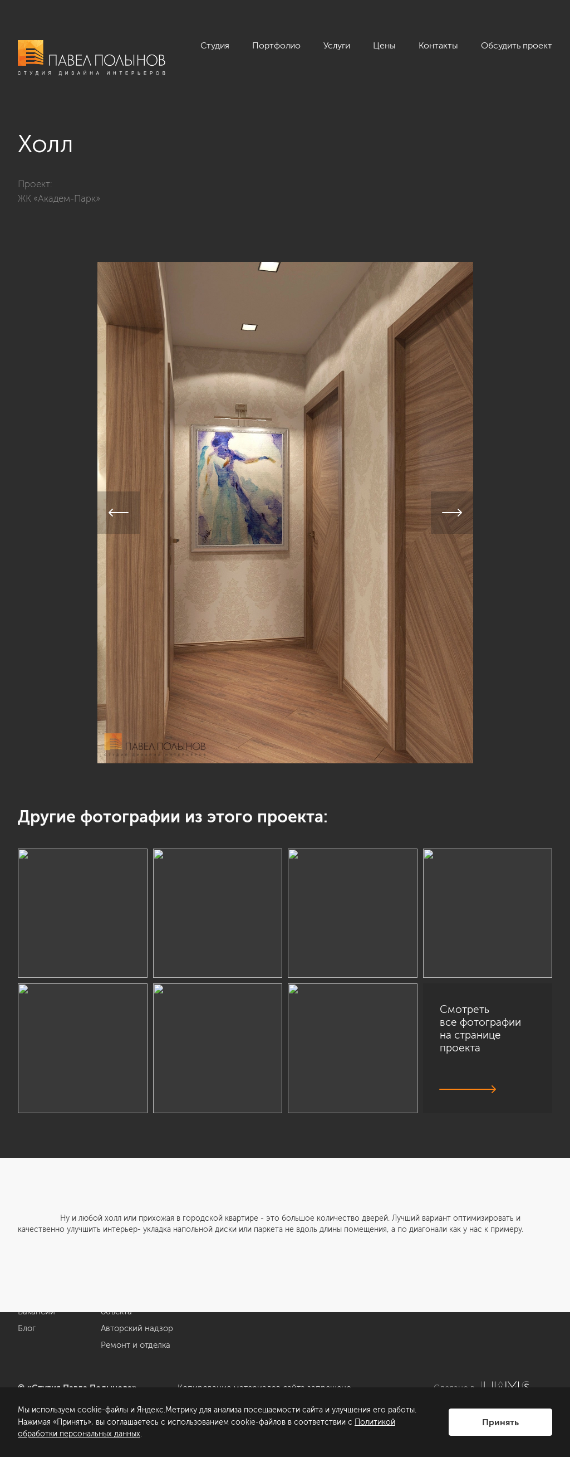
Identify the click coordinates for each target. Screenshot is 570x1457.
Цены (384, 45)
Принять (500, 1422)
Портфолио (276, 45)
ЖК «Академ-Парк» (59, 198)
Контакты (438, 45)
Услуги (336, 45)
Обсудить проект (516, 45)
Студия (214, 45)
